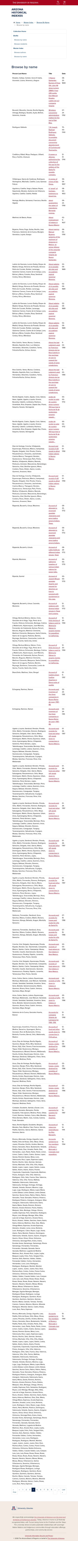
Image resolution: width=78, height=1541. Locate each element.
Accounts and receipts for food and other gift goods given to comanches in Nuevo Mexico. (54, 736)
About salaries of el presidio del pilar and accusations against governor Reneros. (54, 272)
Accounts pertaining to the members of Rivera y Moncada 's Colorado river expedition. (54, 1147)
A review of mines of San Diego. (53, 181)
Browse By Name (43, 22)
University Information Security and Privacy (39, 1536)
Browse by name (20, 40)
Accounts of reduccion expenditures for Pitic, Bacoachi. (53, 1130)
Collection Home (19, 31)
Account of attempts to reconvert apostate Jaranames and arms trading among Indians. (54, 535)
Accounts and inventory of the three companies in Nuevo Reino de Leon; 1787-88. (54, 697)
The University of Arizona (56, 1538)
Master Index (28, 22)
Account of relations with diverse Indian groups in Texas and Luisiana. (54, 608)
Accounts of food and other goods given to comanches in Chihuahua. (54, 1032)
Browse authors (20, 52)
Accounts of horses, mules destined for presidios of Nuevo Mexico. (54, 1046)
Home (18, 22)
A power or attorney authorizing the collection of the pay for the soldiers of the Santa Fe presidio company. (54, 164)
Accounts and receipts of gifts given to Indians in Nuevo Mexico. (54, 983)
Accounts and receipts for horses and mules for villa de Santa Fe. (54, 920)
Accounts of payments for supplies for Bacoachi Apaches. (53, 1113)
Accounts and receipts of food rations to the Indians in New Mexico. (54, 949)
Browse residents (20, 44)
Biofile (15, 36)
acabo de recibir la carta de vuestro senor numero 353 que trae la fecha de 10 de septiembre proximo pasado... (54, 407)
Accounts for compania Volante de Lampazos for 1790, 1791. (54, 1017)
